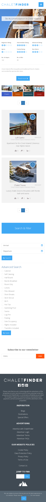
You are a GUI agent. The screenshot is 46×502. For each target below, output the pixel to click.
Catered (7, 271)
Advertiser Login (23, 432)
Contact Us (23, 465)
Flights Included (10, 325)
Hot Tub (7, 304)
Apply (6, 333)
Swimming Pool (10, 308)
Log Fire (7, 314)
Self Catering (9, 274)
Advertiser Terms (23, 435)
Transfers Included (11, 328)
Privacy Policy (23, 456)
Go (27, 476)
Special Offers (23, 417)
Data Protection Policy (23, 453)
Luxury (7, 288)
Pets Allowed (9, 291)
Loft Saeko (19, 137)
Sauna (6, 311)
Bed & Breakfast (10, 281)
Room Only (8, 284)
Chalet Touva (19, 185)
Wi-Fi (6, 301)
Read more (23, 78)
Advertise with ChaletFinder (23, 429)
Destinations (23, 414)
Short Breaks (9, 294)
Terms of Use (23, 460)
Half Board (8, 277)
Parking (7, 318)
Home (16, 26)
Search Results (26, 26)
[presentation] (23, 366)
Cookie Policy (23, 450)
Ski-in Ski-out (9, 298)
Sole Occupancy (10, 321)
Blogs (23, 411)
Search (7, 258)
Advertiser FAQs (23, 438)
